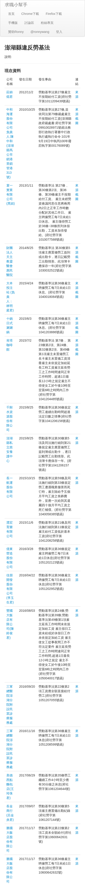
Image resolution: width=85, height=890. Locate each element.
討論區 (29, 23)
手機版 (13, 23)
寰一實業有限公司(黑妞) (10, 194)
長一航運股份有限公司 (9, 487)
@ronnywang (39, 32)
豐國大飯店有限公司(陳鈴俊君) (10, 624)
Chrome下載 (30, 14)
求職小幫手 (16, 4)
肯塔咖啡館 (9, 345)
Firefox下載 (54, 14)
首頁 (11, 14)
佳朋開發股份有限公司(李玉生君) (10, 588)
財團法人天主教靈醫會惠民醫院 (9, 261)
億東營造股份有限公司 (9, 558)
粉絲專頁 (47, 23)
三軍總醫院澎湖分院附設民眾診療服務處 (9, 704)
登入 (59, 32)
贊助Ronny (16, 32)
